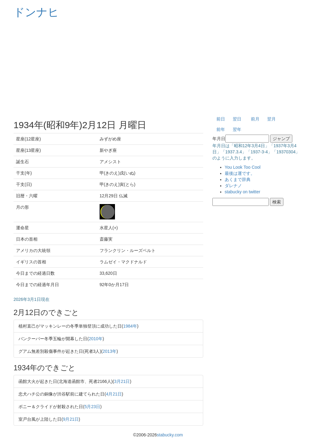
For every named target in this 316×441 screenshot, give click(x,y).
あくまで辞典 (238, 179)
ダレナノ (233, 185)
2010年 (96, 338)
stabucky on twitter (242, 191)
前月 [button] (255, 118)
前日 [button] (220, 118)
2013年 (110, 351)
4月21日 (114, 394)
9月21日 (71, 419)
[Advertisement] (158, 68)
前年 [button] (220, 129)
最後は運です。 (240, 173)
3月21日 (122, 381)
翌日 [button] (237, 118)
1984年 (130, 326)
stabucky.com (170, 434)
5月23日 (92, 406)
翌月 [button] (271, 118)
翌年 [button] (237, 129)
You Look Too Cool (243, 167)
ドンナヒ (36, 12)
